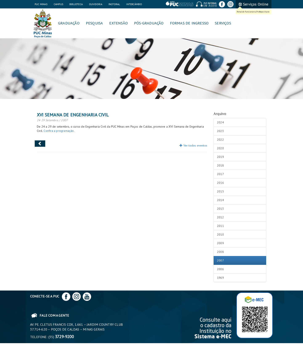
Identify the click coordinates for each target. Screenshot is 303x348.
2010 (220, 234)
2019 (220, 157)
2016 (220, 183)
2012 (220, 217)
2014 (220, 200)
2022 (220, 139)
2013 (220, 209)
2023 (220, 131)
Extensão (118, 23)
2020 (220, 148)
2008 (220, 252)
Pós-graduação (149, 23)
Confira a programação (59, 131)
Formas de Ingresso (189, 23)
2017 (220, 174)
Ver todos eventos (193, 145)
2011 (220, 226)
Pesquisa (94, 23)
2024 (220, 122)
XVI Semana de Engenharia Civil (73, 115)
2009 (220, 243)
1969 (220, 278)
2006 (220, 269)
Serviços (223, 23)
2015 (220, 191)
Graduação (69, 23)
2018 (220, 165)
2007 (220, 260)
